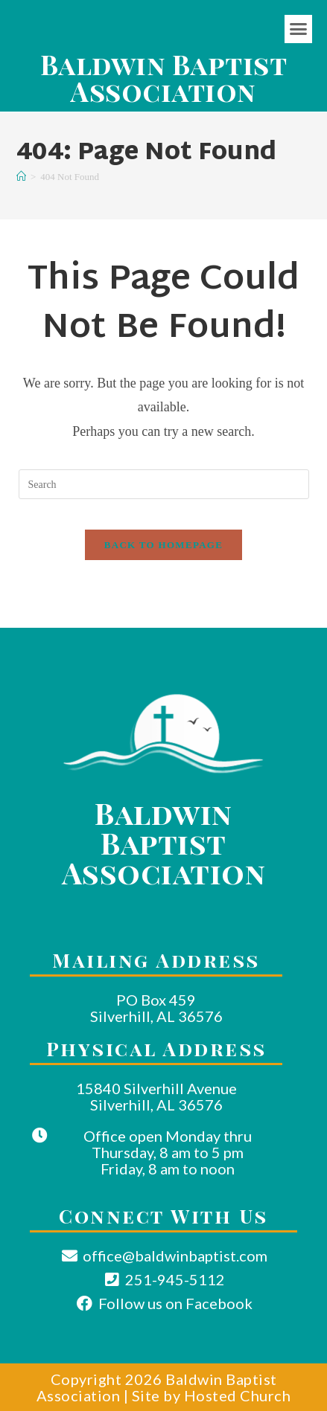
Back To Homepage (163, 544)
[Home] (21, 176)
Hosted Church (237, 1395)
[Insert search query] (164, 484)
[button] (299, 29)
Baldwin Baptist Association (164, 77)
